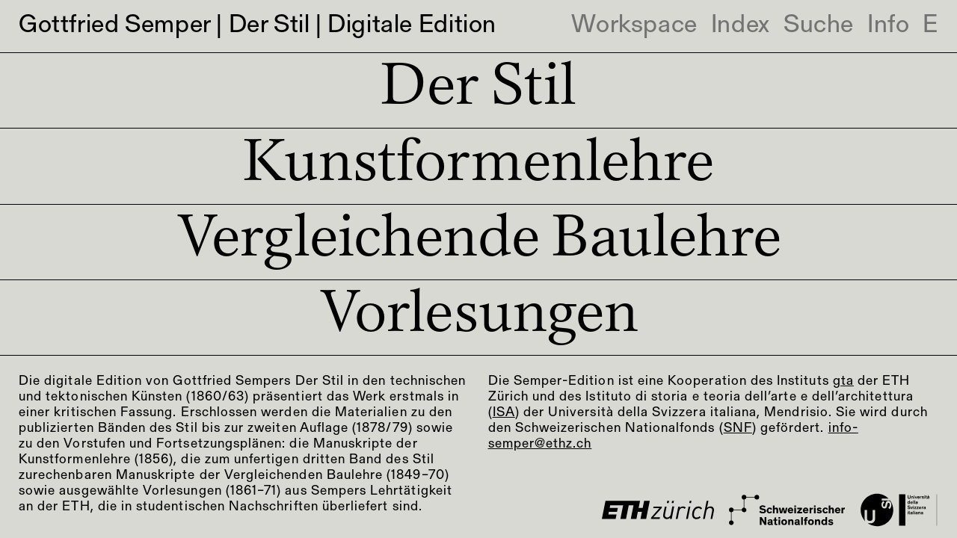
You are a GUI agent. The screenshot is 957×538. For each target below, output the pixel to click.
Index (740, 26)
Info (888, 26)
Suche (819, 26)
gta (843, 382)
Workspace (634, 26)
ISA (504, 413)
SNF (738, 429)
